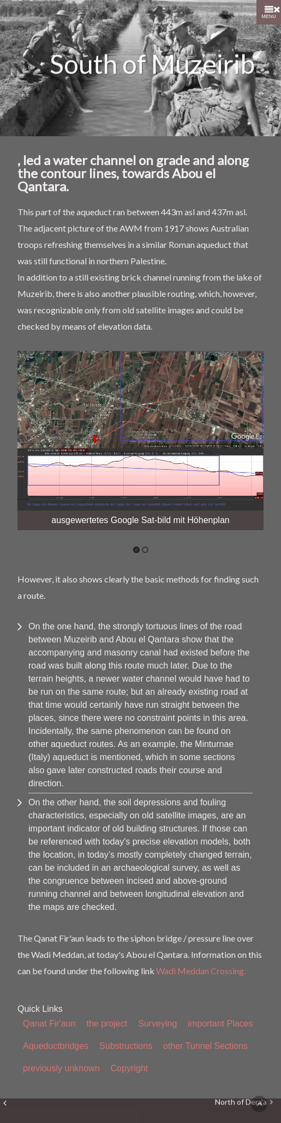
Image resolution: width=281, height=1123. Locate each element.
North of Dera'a (244, 1102)
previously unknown (61, 1068)
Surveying (157, 1023)
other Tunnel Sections (205, 1046)
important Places (220, 1023)
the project (106, 1023)
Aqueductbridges (55, 1046)
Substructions (125, 1046)
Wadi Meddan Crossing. (201, 971)
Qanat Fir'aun (49, 1023)
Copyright (129, 1068)
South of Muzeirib (152, 64)
